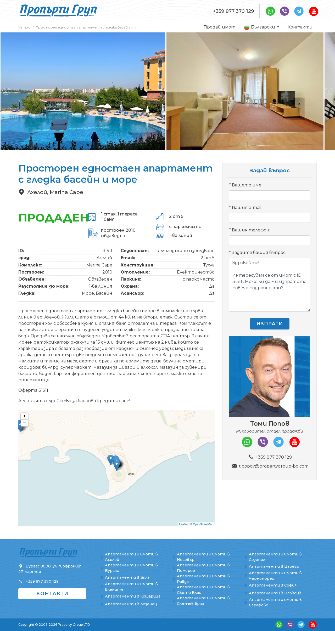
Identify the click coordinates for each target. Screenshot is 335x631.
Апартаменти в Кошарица (132, 596)
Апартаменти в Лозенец (131, 604)
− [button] (24, 423)
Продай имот (219, 27)
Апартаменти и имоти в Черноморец (275, 576)
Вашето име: (247, 185)
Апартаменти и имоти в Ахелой (131, 557)
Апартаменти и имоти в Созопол (275, 557)
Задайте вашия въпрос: (259, 252)
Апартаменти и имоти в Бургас (131, 568)
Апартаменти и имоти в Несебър (203, 557)
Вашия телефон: (251, 230)
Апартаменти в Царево (274, 566)
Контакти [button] (52, 593)
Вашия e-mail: (247, 207)
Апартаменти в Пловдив (275, 593)
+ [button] (24, 416)
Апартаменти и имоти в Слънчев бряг (203, 601)
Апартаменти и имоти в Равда (203, 579)
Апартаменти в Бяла (127, 577)
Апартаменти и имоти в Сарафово (275, 602)
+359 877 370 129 (233, 11)
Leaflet (183, 524)
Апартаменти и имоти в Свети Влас (203, 590)
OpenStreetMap (203, 524)
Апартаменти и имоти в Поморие (203, 568)
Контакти (300, 27)
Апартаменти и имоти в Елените (131, 587)
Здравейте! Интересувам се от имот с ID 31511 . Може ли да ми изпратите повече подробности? (269, 285)
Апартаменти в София (273, 585)
